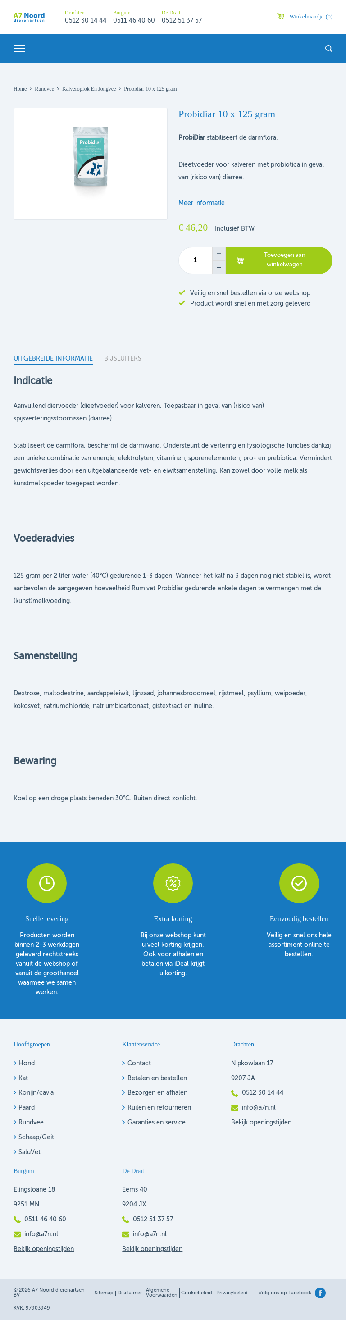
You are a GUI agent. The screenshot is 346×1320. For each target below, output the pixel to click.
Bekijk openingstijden (261, 1122)
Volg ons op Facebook (285, 1293)
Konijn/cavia (36, 1093)
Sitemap (104, 1293)
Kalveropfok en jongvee (89, 89)
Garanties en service (156, 1122)
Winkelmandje (310, 16)
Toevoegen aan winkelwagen (284, 260)
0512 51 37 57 (182, 21)
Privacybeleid (232, 1293)
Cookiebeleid (196, 1293)
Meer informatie (201, 203)
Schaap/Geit (36, 1137)
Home (20, 89)
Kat (23, 1078)
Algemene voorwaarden (162, 1293)
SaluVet (29, 1152)
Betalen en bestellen (157, 1078)
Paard (26, 1108)
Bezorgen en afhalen (157, 1093)
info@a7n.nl (259, 1108)
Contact (139, 1063)
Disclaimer (130, 1293)
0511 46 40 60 (134, 21)
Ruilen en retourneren (159, 1108)
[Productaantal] (195, 260)
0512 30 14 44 (85, 21)
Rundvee (44, 89)
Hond (26, 1063)
